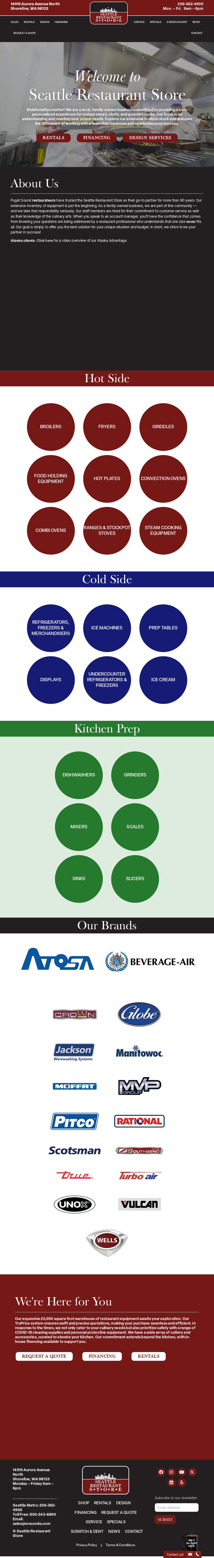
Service (139, 22)
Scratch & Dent (177, 22)
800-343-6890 (43, 1515)
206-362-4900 (190, 4)
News (196, 22)
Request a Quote (24, 33)
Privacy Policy (86, 1546)
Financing (61, 22)
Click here (45, 241)
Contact (197, 33)
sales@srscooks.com (31, 1524)
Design (44, 22)
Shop (82, 1503)
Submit (165, 1519)
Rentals (29, 22)
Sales (15, 22)
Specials (156, 22)
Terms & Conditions (121, 1546)
